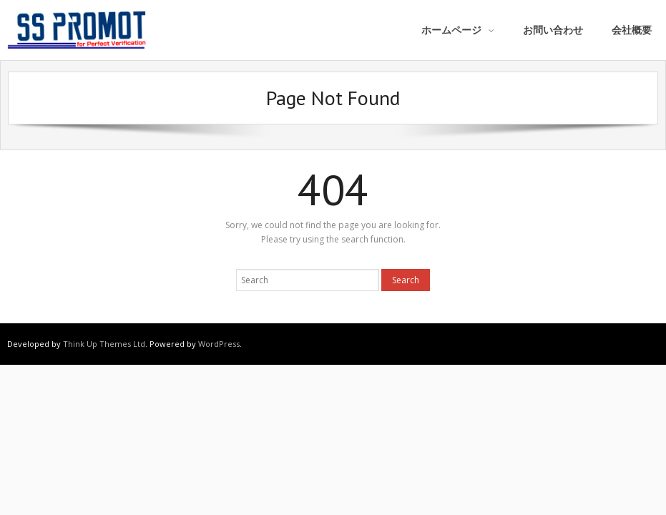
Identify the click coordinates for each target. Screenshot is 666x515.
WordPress (219, 343)
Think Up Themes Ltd (104, 343)
